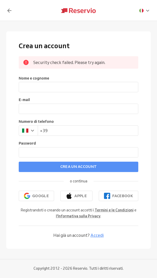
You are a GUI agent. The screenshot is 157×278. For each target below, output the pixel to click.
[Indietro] (9, 11)
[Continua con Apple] (76, 196)
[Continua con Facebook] (118, 196)
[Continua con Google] (36, 196)
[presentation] (144, 10)
